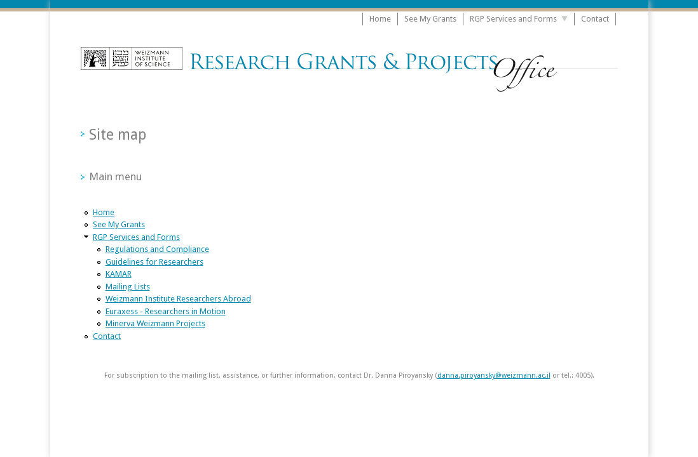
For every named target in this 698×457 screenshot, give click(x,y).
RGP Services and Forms (513, 18)
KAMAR (119, 274)
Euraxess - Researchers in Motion (166, 311)
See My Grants (430, 18)
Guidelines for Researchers (154, 262)
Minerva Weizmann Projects (155, 323)
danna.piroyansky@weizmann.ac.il (494, 375)
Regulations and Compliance (157, 249)
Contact (595, 18)
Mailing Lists (128, 286)
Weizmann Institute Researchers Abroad (178, 298)
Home (380, 18)
